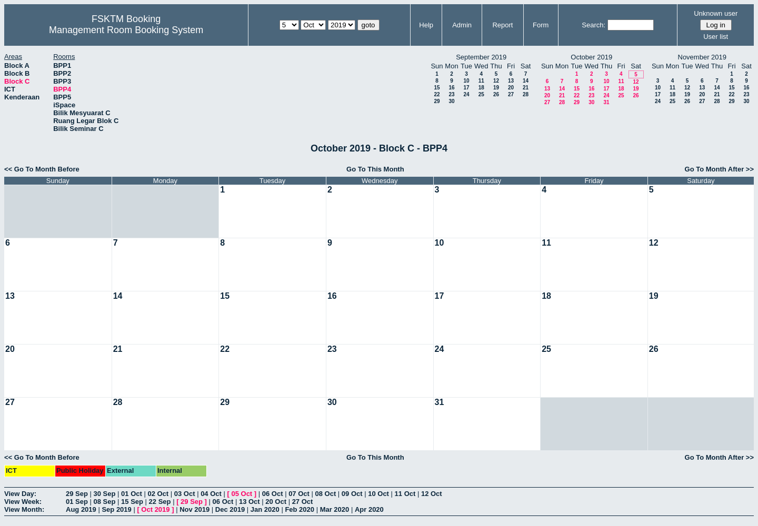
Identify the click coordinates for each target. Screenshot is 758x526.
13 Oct (249, 501)
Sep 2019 (116, 509)
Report (502, 25)
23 (451, 94)
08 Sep (105, 501)
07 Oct (299, 494)
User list (715, 37)
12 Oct (431, 494)
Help (426, 25)
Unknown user (715, 13)
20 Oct (275, 501)
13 (511, 81)
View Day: (20, 494)
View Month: (24, 509)
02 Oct (157, 494)
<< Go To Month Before (41, 169)
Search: (593, 25)
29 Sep (77, 494)
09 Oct (352, 494)
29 (437, 101)
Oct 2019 (155, 509)
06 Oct (272, 494)
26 (496, 94)
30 (451, 101)
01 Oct (131, 494)
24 (466, 94)
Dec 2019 (230, 509)
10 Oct (378, 494)
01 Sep (77, 501)
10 (466, 81)
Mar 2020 (335, 509)
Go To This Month (375, 169)
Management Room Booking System (126, 30)
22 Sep (160, 501)
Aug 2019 (81, 509)
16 (451, 87)
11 (481, 81)
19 (496, 87)
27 (511, 94)
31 (606, 102)
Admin (462, 25)
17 (466, 87)
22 (437, 94)
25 (481, 94)
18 (481, 87)
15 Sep (132, 501)
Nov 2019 (194, 509)
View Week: (23, 501)
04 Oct (211, 494)
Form (540, 25)
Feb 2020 (299, 509)
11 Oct (405, 494)
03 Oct (184, 494)
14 (525, 81)
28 (525, 94)
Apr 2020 (369, 509)
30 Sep (105, 494)
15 (437, 87)
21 (525, 87)
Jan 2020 (265, 509)
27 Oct (302, 501)
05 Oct (241, 494)
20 (511, 87)
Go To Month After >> (719, 169)
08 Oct (325, 494)
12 (496, 81)
